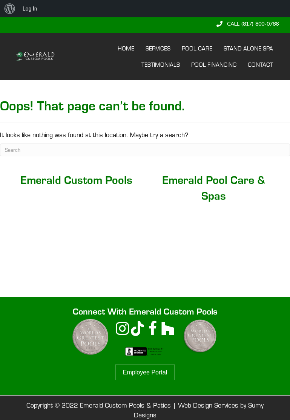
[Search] (145, 150)
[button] (247, 23)
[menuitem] (10, 8)
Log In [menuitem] (30, 9)
